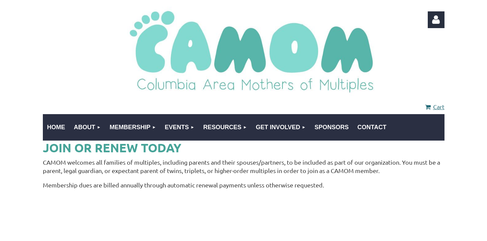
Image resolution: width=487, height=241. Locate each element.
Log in (436, 19)
